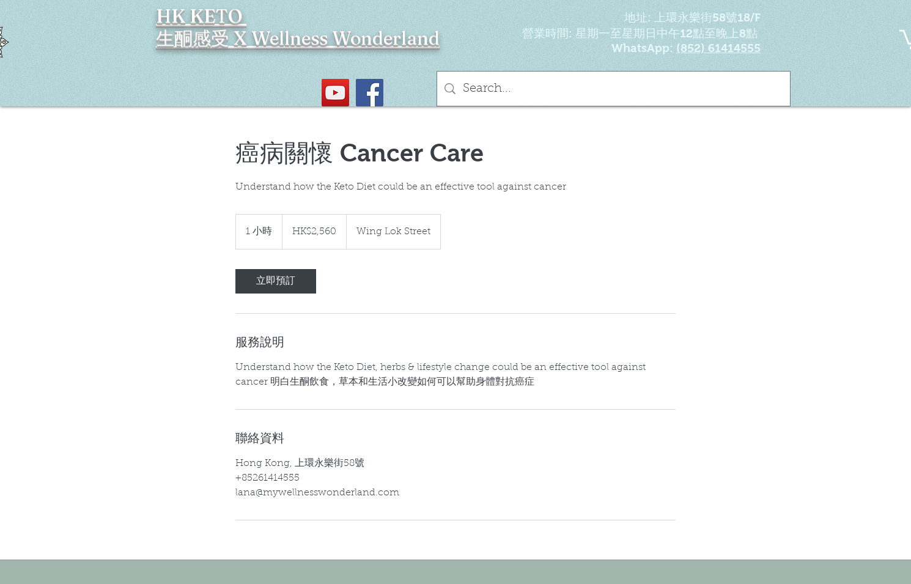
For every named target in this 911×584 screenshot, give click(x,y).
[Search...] (613, 89)
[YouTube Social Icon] (335, 92)
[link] (275, 281)
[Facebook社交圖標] (369, 92)
